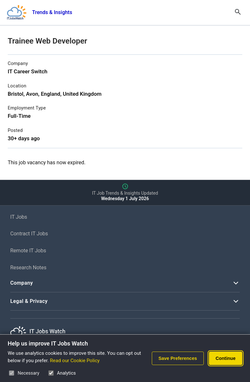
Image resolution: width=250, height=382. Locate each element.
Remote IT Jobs (28, 251)
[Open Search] (238, 12)
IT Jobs (18, 217)
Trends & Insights (52, 12)
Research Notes (28, 267)
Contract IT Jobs (29, 234)
